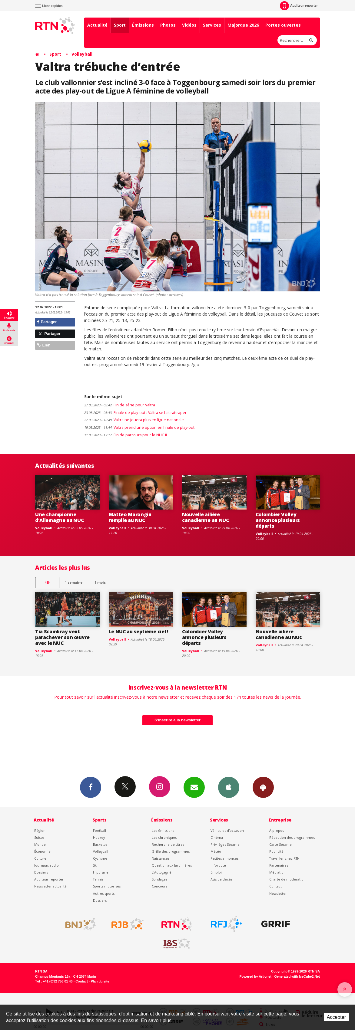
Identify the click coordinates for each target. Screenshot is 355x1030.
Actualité (97, 25)
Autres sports (103, 893)
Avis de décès (221, 879)
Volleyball (81, 54)
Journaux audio (46, 865)
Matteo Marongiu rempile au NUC (130, 517)
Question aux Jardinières (172, 865)
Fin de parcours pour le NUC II (125, 435)
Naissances (160, 858)
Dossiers (41, 872)
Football (99, 830)
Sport (120, 25)
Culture (40, 858)
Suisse (39, 837)
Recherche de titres (168, 844)
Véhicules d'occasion (227, 830)
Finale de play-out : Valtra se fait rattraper (135, 412)
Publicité (276, 851)
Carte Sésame (280, 844)
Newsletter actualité (50, 886)
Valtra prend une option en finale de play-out (139, 427)
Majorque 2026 (243, 25)
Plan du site (100, 981)
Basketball (101, 844)
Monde (40, 844)
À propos (276, 830)
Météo (216, 851)
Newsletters (194, 787)
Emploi (216, 872)
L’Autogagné (161, 872)
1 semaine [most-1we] (73, 582)
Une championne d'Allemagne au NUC (59, 517)
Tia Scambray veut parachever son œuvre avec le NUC (62, 637)
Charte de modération (287, 879)
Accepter (336, 1017)
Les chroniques (164, 837)
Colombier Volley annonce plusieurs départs (278, 520)
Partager (47, 322)
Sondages (159, 879)
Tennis (98, 879)
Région (39, 830)
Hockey (99, 837)
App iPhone (228, 787)
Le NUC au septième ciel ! (138, 631)
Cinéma (217, 837)
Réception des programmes (292, 837)
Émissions (143, 25)
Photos (168, 25)
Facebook (90, 787)
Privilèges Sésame (225, 844)
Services (212, 25)
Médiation (277, 872)
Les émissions (163, 830)
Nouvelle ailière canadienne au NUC (205, 517)
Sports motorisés (107, 886)
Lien (43, 345)
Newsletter (278, 893)
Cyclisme (100, 858)
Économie (42, 851)
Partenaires (278, 865)
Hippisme (100, 872)
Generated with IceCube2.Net (297, 976)
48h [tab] (47, 582)
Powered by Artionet (255, 976)
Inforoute (218, 865)
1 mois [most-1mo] (100, 582)
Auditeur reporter (49, 879)
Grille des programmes (171, 851)
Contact (275, 886)
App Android (263, 787)
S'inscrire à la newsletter (177, 720)
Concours (159, 886)
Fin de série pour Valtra (119, 405)
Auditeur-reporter (299, 5)
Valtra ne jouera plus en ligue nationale (134, 419)
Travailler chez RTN (284, 858)
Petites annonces (224, 858)
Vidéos (189, 25)
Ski (95, 865)
